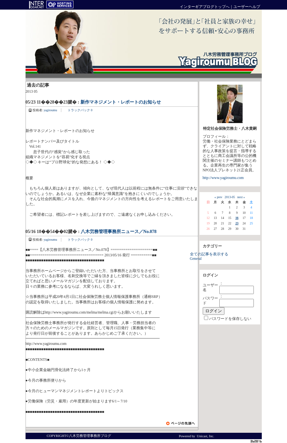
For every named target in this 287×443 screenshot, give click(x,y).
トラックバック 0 (80, 110)
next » (241, 197)
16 (236, 218)
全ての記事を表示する (209, 254)
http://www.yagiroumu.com (223, 178)
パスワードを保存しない (230, 319)
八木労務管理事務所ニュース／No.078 (119, 231)
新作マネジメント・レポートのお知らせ (120, 102)
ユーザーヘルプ (246, 7)
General (196, 259)
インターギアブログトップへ (205, 7)
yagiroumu (50, 110)
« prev (218, 197)
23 (236, 223)
